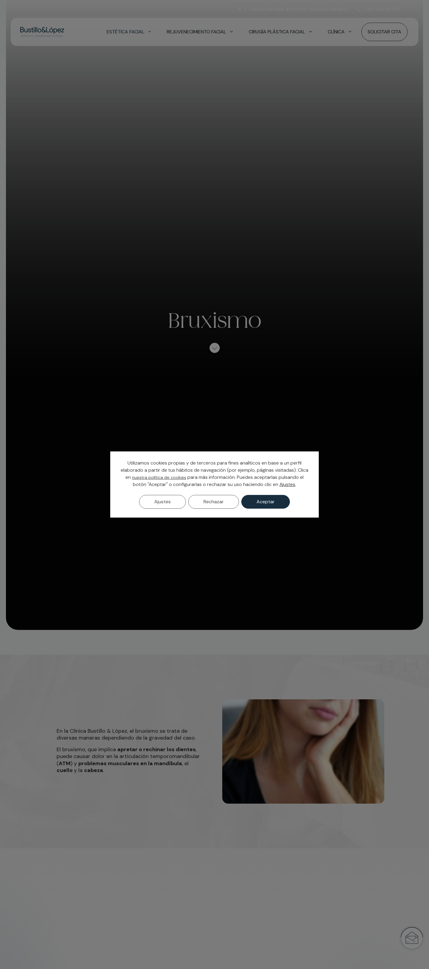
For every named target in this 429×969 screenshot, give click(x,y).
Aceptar (266, 502)
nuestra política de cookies (159, 477)
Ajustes (287, 484)
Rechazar (213, 502)
